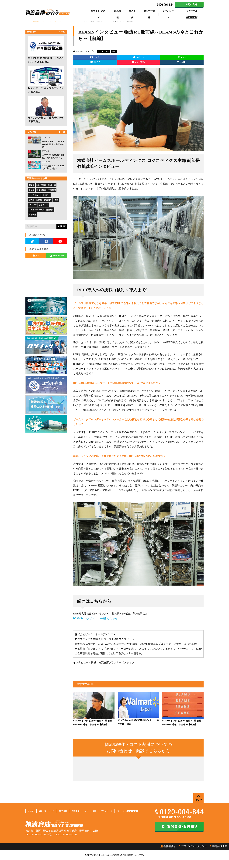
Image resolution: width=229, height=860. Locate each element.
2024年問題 (41, 185)
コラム (31, 190)
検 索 (62, 226)
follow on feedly (56, 255)
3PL (30, 205)
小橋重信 (52, 190)
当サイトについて (98, 14)
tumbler (182, 62)
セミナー (46, 195)
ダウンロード (168, 14)
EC (35, 205)
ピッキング (43, 205)
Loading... (138, 768)
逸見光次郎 (41, 190)
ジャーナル (192, 14)
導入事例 (132, 14)
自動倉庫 (32, 214)
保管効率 (48, 200)
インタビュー (34, 195)
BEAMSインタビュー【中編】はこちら (95, 618)
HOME (31, 811)
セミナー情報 (149, 14)
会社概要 (166, 846)
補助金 (31, 185)
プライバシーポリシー (193, 846)
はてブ (95, 62)
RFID (56, 200)
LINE (182, 57)
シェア (94, 57)
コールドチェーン (36, 210)
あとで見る (138, 62)
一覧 (62, 32)
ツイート (138, 57)
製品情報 (117, 14)
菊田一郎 (52, 185)
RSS (36, 255)
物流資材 (50, 210)
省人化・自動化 (35, 200)
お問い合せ (191, 4)
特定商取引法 (218, 846)
